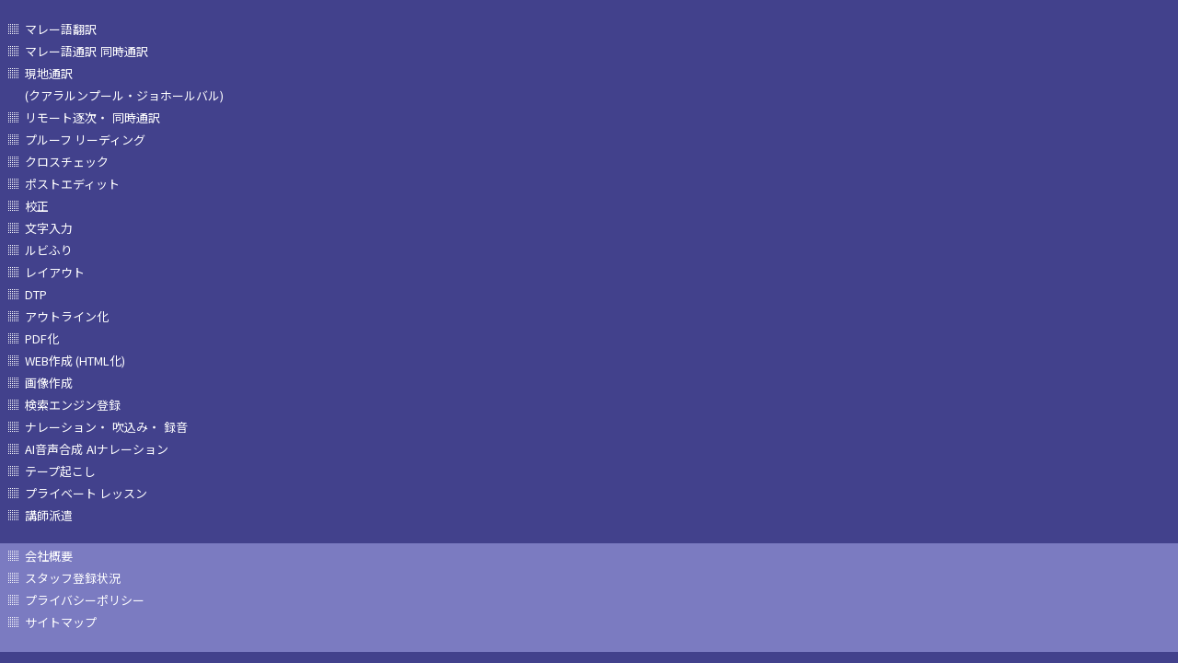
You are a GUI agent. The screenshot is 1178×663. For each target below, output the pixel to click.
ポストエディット (72, 183)
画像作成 (49, 382)
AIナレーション (127, 449)
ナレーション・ (67, 427)
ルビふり (49, 250)
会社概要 (49, 555)
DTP (36, 294)
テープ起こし (60, 471)
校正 (37, 206)
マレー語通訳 (61, 51)
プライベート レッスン (86, 493)
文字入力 (49, 228)
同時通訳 (124, 51)
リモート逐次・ (67, 117)
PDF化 (42, 338)
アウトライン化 (67, 316)
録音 (176, 427)
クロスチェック (67, 161)
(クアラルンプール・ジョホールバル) (124, 95)
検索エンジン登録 (73, 404)
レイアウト (55, 272)
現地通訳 (49, 73)
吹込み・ (136, 427)
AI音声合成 (54, 449)
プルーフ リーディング (85, 139)
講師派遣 (49, 515)
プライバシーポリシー (84, 600)
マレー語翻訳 (61, 29)
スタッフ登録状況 (73, 578)
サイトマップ (61, 622)
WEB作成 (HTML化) (75, 360)
